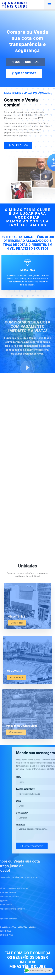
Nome (51, 777)
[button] (49, 5)
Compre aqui (17, 677)
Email (51, 801)
